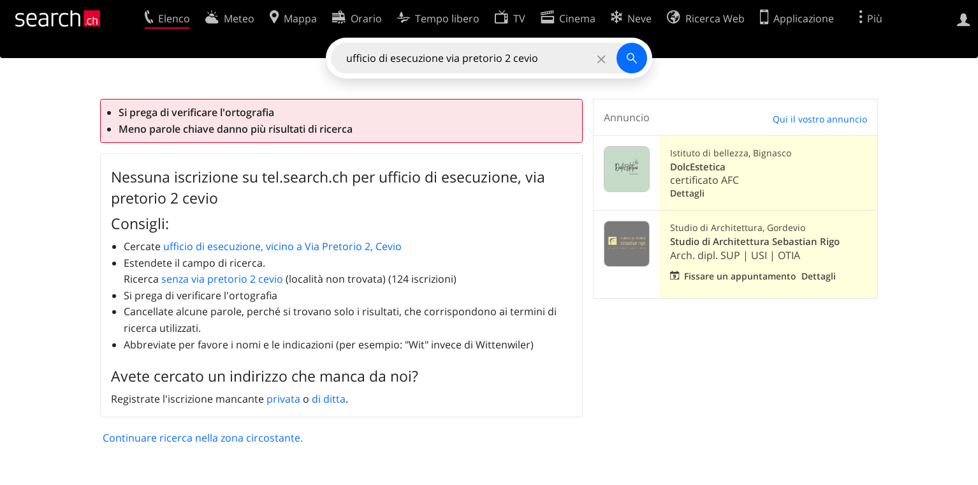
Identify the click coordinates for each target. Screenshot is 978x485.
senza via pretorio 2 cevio (222, 279)
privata (283, 399)
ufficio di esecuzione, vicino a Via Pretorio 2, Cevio (282, 246)
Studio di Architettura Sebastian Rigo (755, 241)
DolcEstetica (698, 167)
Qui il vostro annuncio (820, 119)
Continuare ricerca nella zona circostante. (203, 438)
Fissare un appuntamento (740, 276)
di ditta (329, 399)
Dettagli (687, 193)
